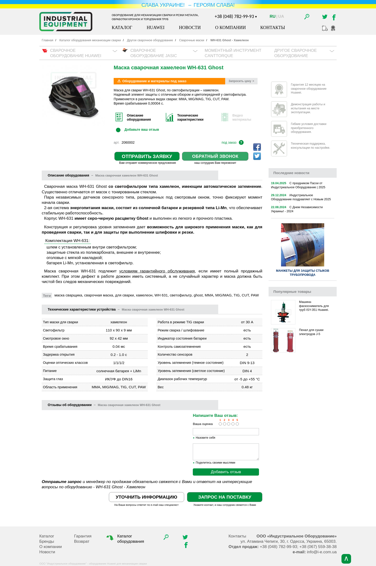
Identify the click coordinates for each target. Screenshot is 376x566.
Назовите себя (204, 438)
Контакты (272, 27)
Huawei (155, 27)
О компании (230, 27)
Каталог (122, 27)
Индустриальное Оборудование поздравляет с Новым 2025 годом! (301, 199)
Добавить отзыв (226, 472)
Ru (273, 16)
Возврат (81, 541)
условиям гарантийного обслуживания (157, 271)
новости (291, 173)
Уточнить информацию (146, 497)
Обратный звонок (215, 156)
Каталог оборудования (124, 539)
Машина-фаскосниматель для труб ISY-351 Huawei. (314, 306)
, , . (289, 541)
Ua (281, 16)
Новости (190, 27)
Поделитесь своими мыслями (214, 463)
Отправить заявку (147, 156)
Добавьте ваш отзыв (141, 129)
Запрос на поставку (224, 497)
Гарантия (83, 536)
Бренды (46, 541)
